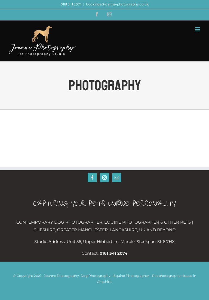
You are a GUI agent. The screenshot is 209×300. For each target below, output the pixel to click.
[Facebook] (92, 177)
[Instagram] (104, 177)
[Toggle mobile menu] (198, 29)
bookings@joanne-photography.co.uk (117, 4)
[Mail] (116, 177)
